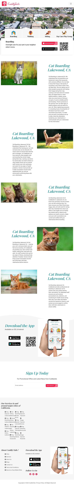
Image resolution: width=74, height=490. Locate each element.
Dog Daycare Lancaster (18, 422)
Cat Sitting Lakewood (13, 413)
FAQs (7, 454)
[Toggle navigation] (71, 3)
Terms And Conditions (12, 467)
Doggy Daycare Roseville (22, 435)
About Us (8, 459)
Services (8, 456)
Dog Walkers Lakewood (7, 426)
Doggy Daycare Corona (22, 421)
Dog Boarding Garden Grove (17, 414)
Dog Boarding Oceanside (13, 436)
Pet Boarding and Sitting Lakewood (13, 428)
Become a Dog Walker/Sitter (13, 470)
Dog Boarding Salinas (17, 435)
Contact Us (8, 464)
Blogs (7, 462)
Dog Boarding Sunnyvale (23, 428)
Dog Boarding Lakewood (7, 420)
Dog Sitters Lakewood (7, 433)
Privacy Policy (40, 483)
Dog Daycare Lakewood (7, 413)
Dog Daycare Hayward (22, 413)
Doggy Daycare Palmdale (17, 428)
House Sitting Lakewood (13, 420)
